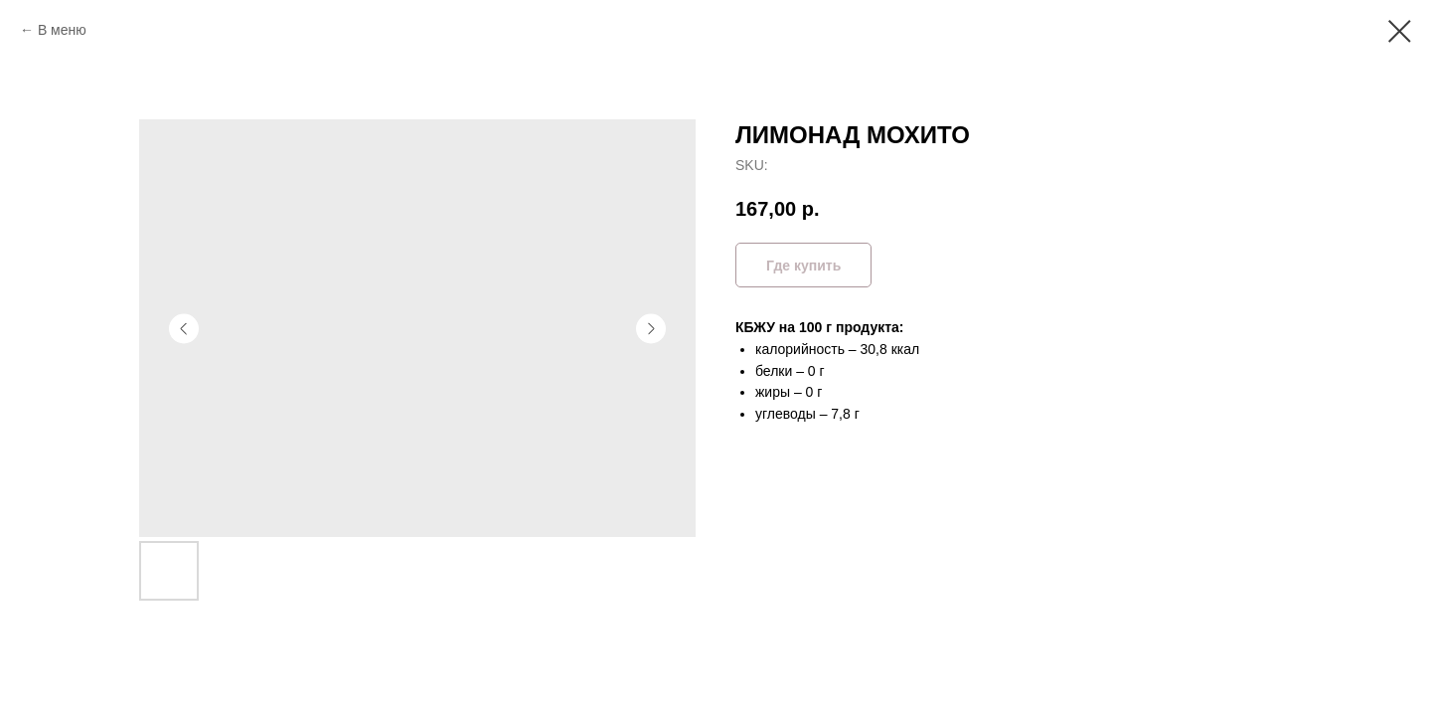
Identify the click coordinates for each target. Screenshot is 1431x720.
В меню (62, 30)
